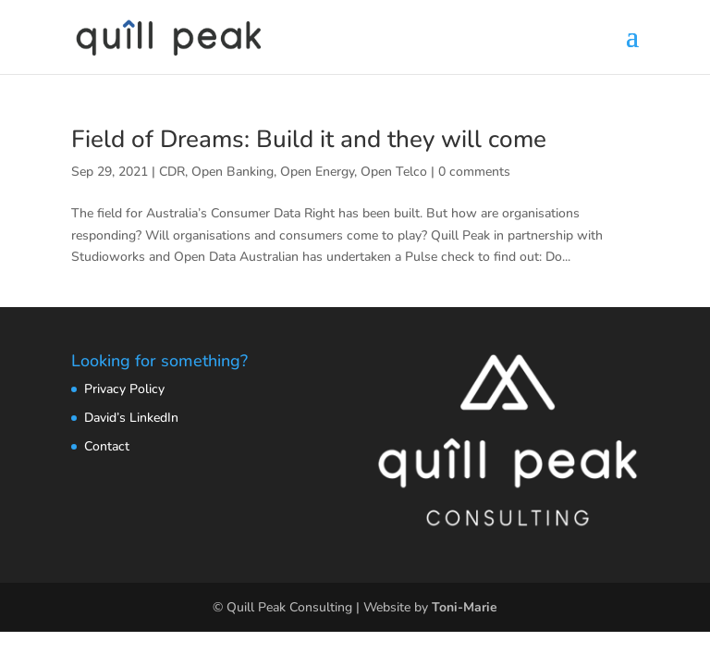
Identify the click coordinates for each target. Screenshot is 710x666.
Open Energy (317, 171)
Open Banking (232, 171)
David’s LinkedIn (131, 417)
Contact (106, 446)
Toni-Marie (464, 607)
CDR (172, 171)
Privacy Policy (124, 389)
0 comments (474, 171)
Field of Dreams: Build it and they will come (308, 139)
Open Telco (394, 171)
